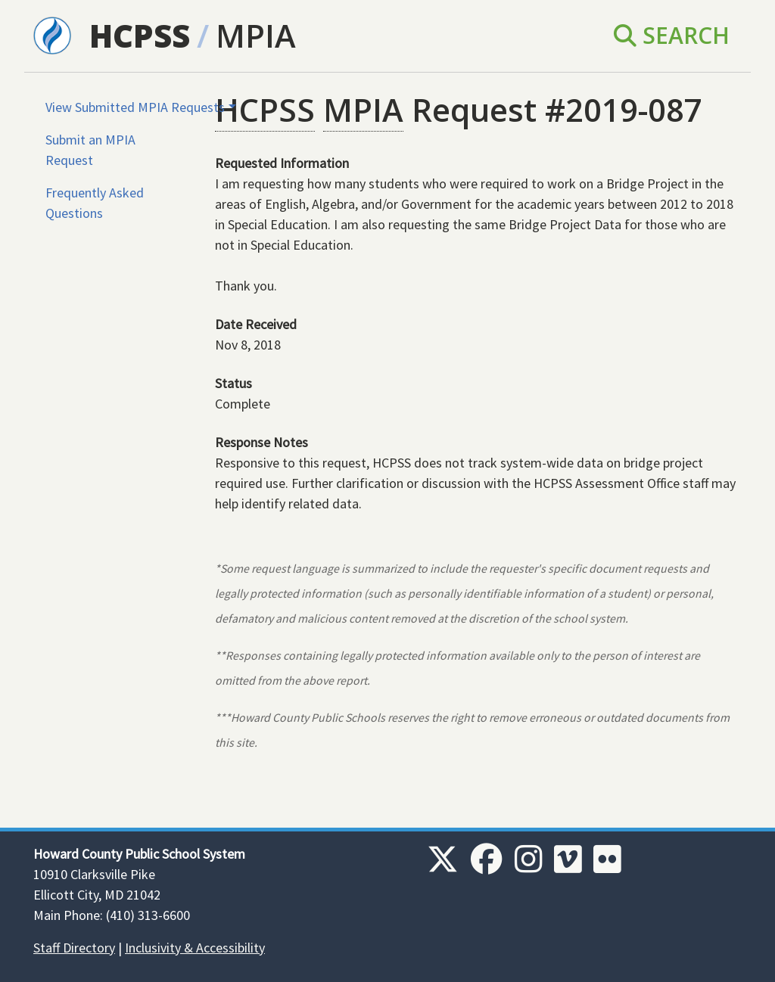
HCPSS (139, 35)
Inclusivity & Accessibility (195, 947)
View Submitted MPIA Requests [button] (135, 107)
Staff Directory (74, 947)
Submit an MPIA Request (90, 150)
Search (672, 35)
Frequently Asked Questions (94, 203)
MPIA (256, 35)
